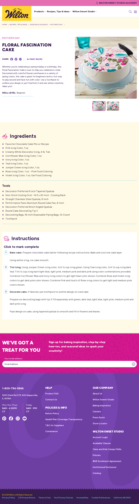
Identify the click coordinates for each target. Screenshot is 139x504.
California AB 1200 (122, 498)
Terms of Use (44, 498)
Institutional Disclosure (104, 467)
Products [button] (40, 11)
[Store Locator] (135, 11)
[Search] (130, 11)
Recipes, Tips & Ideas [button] (59, 11)
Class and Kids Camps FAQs (107, 449)
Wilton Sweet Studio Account (116, 3)
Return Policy (52, 413)
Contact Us (51, 399)
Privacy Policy (8, 498)
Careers (97, 411)
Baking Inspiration (102, 405)
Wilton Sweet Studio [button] (84, 11)
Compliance (51, 431)
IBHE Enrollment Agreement (107, 461)
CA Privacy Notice (26, 498)
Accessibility (82, 498)
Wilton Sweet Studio (103, 399)
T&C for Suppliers (54, 425)
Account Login (100, 437)
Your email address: (13, 358)
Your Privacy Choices (63, 498)
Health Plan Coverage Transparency (63, 419)
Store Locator (100, 423)
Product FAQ (52, 393)
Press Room (99, 417)
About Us (97, 393)
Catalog (97, 473)
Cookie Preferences (101, 498)
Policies (97, 455)
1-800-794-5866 (13, 388)
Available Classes (102, 443)
